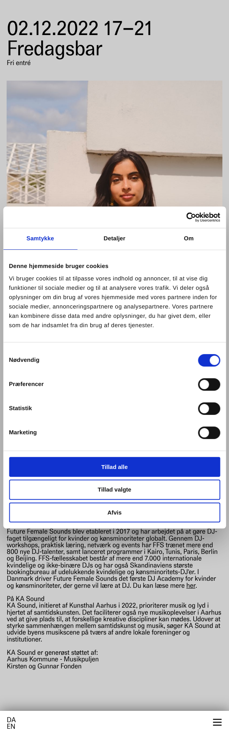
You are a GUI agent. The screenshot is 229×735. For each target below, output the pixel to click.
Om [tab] (189, 238)
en (11, 727)
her (190, 586)
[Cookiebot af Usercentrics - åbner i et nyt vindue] (186, 217)
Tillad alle (114, 467)
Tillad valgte (114, 489)
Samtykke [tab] (40, 238)
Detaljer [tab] (115, 238)
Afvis (114, 512)
